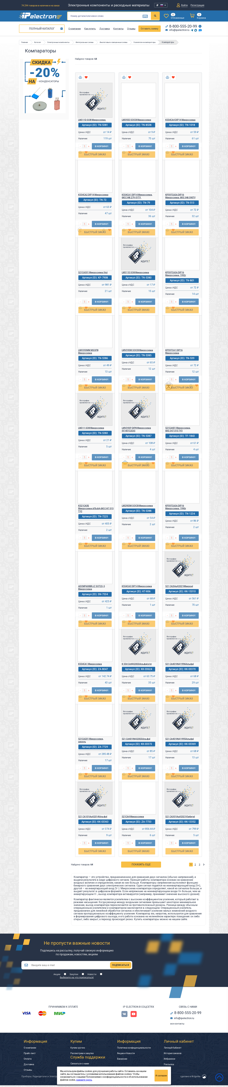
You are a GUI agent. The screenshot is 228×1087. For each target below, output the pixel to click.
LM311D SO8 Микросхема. (92, 120)
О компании (74, 28)
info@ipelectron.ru (177, 30)
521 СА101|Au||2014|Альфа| (92, 816)
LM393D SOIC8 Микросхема (136, 120)
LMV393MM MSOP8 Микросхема (88, 351)
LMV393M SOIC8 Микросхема (137, 350)
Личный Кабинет (172, 1049)
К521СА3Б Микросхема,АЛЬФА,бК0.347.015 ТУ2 (95, 508)
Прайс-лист (30, 1055)
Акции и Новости (126, 1055)
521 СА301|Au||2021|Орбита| (180, 816)
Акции (57, 975)
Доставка (104, 28)
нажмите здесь (84, 1080)
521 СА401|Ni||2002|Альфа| (136, 739)
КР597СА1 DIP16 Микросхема (174, 351)
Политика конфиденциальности (134, 1049)
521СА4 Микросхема (133, 816)
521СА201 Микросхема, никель (90, 740)
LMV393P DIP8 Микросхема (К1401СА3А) (136, 429)
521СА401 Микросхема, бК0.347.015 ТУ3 (177, 429)
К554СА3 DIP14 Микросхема (137, 586)
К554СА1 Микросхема (90, 664)
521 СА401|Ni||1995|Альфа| (179, 739)
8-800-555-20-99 (181, 26)
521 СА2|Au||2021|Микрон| (179, 586)
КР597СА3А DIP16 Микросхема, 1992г (175, 274)
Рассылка (169, 1066)
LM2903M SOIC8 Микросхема (137, 505)
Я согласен (161, 1075)
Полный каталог (42, 28)
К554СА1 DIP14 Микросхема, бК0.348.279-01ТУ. (137, 196)
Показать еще (141, 864)
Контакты (118, 28)
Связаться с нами (79, 1065)
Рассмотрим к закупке (82, 1055)
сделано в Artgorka (190, 1078)
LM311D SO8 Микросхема (135, 272)
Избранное (169, 1060)
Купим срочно (77, 1049)
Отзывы (131, 28)
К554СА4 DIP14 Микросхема (180, 120)
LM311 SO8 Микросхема (91, 428)
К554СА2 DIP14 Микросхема (93, 194)
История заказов (172, 1055)
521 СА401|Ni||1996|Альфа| (179, 664)
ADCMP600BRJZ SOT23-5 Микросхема (91, 587)
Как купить (90, 28)
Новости (91, 975)
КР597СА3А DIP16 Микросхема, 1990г (175, 507)
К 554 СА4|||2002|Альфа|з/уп (137, 664)
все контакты (177, 1025)
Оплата (28, 1060)
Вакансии (122, 1060)
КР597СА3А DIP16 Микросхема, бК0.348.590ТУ (180, 196)
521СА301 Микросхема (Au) (93, 272)
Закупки (74, 975)
